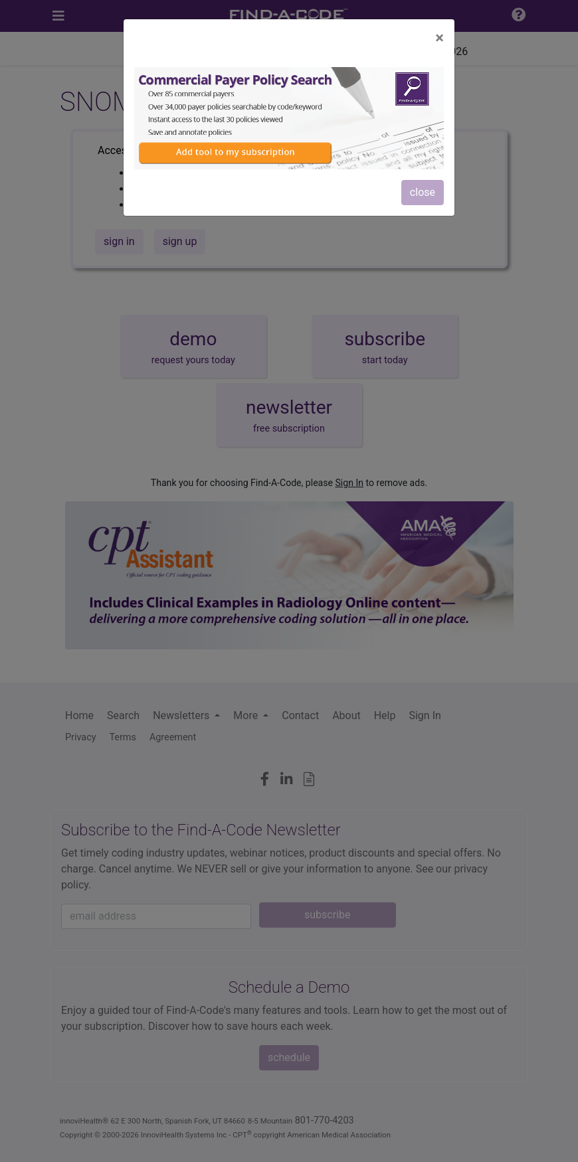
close (422, 192)
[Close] (439, 37)
